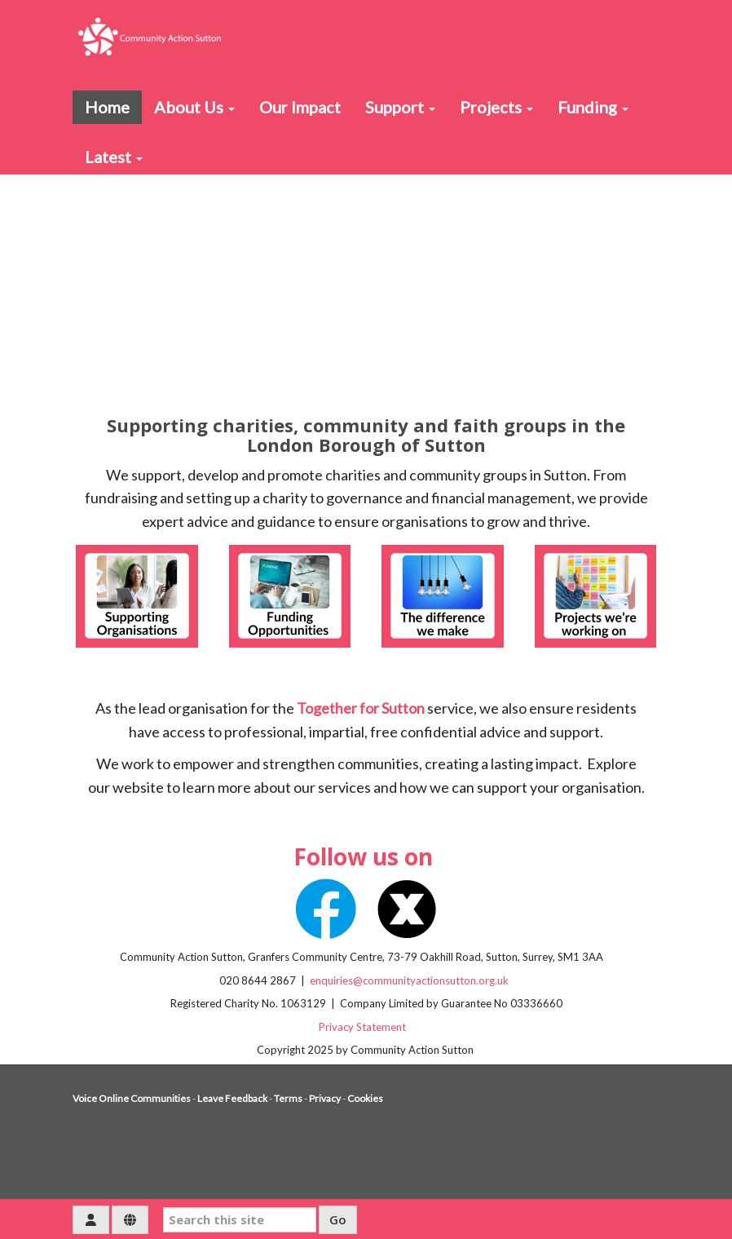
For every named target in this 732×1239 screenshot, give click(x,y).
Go (337, 1219)
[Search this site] (239, 1219)
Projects (496, 107)
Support (400, 107)
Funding (593, 107)
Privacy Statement (366, 1026)
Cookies (365, 1098)
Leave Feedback (232, 1098)
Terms (288, 1098)
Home (107, 107)
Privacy (325, 1098)
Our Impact (300, 107)
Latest (114, 156)
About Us (194, 107)
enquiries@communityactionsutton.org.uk (410, 980)
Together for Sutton (361, 708)
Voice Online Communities (132, 1098)
